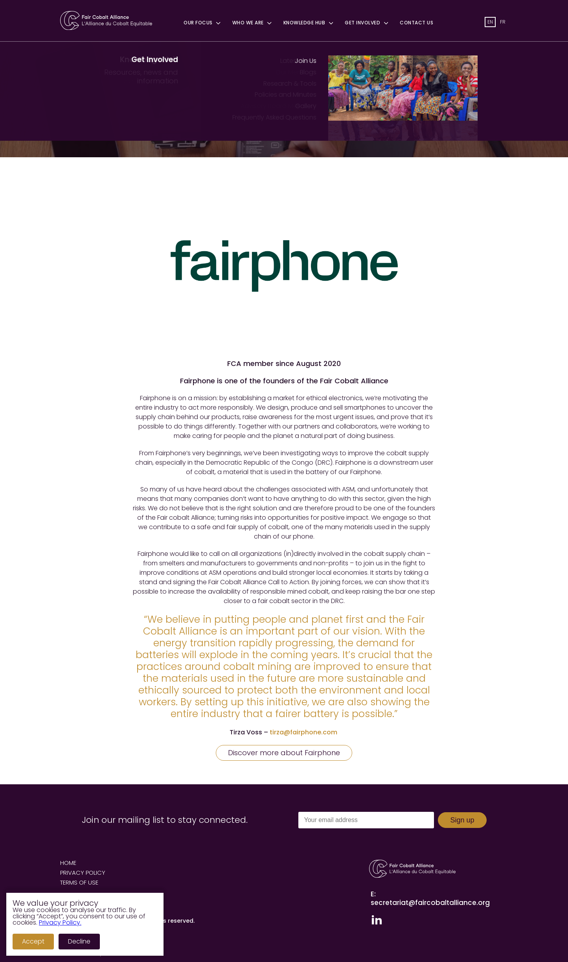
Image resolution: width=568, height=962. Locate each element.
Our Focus (202, 23)
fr (503, 21)
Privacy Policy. (60, 922)
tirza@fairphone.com (303, 732)
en (490, 21)
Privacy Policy (82, 873)
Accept (33, 941)
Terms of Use (79, 882)
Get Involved (366, 23)
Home (68, 863)
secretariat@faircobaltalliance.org (430, 902)
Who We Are (252, 23)
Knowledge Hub (308, 23)
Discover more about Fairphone (284, 753)
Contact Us (416, 23)
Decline (79, 941)
